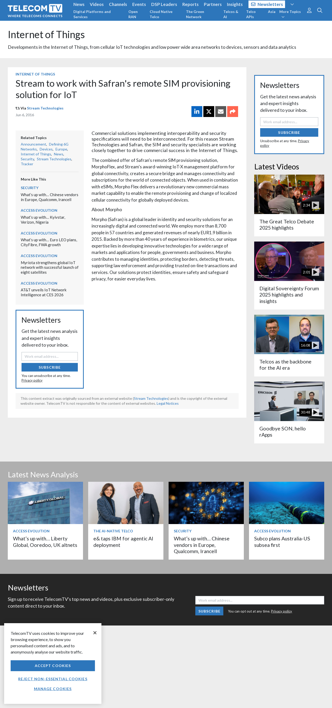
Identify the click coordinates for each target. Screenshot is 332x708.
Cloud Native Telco (161, 14)
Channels (118, 4)
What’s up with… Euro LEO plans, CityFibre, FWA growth (49, 242)
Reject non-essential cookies (52, 679)
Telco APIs (251, 14)
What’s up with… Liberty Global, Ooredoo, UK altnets (45, 541)
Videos (97, 4)
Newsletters (267, 4)
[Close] (95, 632)
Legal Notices (168, 403)
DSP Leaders (164, 4)
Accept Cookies (53, 665)
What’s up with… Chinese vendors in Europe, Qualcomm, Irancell (49, 197)
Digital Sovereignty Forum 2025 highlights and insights (289, 294)
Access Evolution (39, 210)
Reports (190, 4)
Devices (46, 149)
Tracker (27, 164)
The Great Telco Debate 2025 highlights (286, 224)
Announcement (33, 144)
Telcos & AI (230, 14)
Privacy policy (32, 380)
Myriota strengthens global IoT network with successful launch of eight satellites (50, 267)
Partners (213, 4)
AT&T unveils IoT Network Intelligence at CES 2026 (43, 292)
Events (139, 4)
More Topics (290, 14)
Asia (271, 11)
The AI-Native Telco (113, 531)
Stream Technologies (45, 108)
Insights (235, 4)
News (79, 4)
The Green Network (195, 14)
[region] (52, 663)
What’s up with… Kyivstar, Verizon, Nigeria (43, 219)
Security (27, 159)
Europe (61, 149)
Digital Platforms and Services (92, 14)
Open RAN (133, 14)
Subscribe (50, 367)
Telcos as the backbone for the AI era (285, 365)
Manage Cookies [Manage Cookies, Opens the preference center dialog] (53, 688)
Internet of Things (46, 34)
